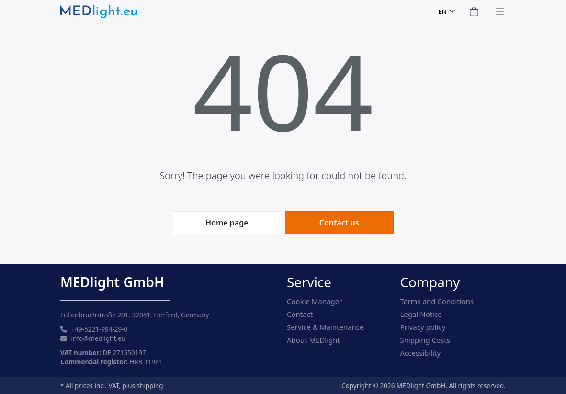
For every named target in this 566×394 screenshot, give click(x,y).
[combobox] (447, 11)
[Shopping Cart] (474, 11)
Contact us (339, 222)
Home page (227, 222)
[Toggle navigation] (497, 11)
